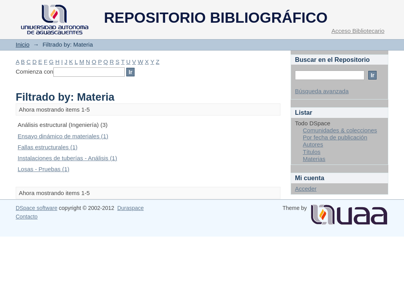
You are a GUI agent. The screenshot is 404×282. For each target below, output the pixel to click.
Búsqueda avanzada (322, 91)
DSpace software (36, 208)
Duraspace (130, 208)
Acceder (306, 188)
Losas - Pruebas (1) (43, 169)
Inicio (22, 44)
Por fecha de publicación (335, 137)
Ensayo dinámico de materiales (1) (63, 136)
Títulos (311, 151)
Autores (313, 144)
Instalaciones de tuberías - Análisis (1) (67, 158)
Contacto (27, 216)
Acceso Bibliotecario (357, 30)
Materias (314, 158)
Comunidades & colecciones (340, 130)
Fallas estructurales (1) (48, 147)
